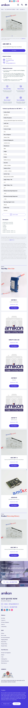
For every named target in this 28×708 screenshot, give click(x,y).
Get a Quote (14, 50)
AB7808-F (14, 378)
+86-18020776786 (13, 607)
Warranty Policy (4, 643)
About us (3, 624)
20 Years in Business (5, 622)
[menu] (18, 4)
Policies (2, 633)
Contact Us (3, 620)
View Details (14, 307)
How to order (3, 635)
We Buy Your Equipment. (6, 652)
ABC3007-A (14, 457)
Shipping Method (4, 639)
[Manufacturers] (26, 5)
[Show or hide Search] (22, 5)
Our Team (3, 618)
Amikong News (4, 658)
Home (2, 9)
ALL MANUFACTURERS (10, 9)
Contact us (23, 38)
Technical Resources (5, 661)
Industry (2, 654)
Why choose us (4, 663)
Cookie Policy (3, 626)
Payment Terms (4, 645)
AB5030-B (14, 497)
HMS (18, 9)
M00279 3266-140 (14, 340)
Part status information (5, 637)
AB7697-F (14, 418)
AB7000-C (14, 300)
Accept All (17, 703)
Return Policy (3, 641)
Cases (2, 656)
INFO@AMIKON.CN (14, 604)
